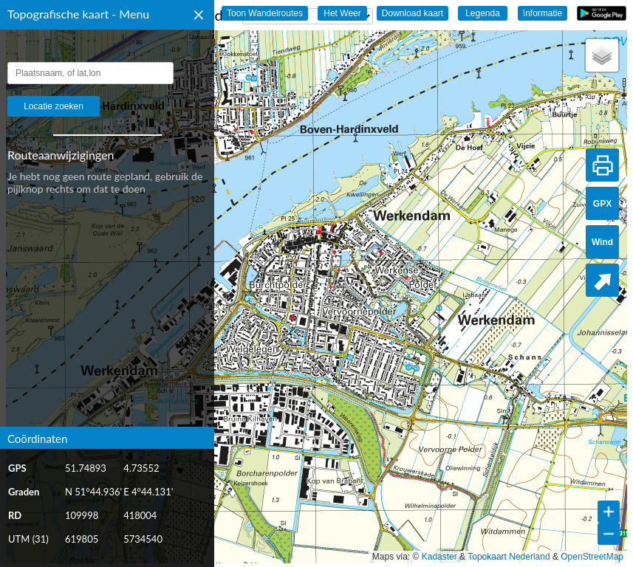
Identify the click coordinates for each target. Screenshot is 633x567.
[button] (602, 55)
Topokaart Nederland (509, 556)
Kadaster (439, 556)
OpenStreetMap (592, 556)
